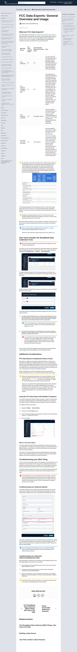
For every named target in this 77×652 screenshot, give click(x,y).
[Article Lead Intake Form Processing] (8, 82)
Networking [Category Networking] (3, 135)
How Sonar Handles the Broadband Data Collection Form (68, 20)
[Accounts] (28, 9)
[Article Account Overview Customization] (8, 31)
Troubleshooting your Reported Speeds (68, 39)
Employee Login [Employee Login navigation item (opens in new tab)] (68, 3)
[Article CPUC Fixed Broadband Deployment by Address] (8, 50)
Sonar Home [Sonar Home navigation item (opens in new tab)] (53, 2)
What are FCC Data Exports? (68, 17)
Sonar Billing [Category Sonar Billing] (4, 148)
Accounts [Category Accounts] (3, 18)
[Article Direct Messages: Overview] (8, 59)
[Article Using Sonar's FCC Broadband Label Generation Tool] (8, 104)
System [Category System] (3, 153)
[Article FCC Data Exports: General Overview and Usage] (8, 76)
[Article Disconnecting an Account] (8, 62)
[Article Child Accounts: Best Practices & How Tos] (8, 54)
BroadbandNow (32, 208)
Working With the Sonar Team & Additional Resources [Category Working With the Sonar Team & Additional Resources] (6, 162)
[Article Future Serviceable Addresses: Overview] (8, 79)
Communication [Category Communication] (4, 110)
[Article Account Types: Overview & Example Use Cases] (8, 38)
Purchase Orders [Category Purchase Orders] (5, 138)
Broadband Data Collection (25, 39)
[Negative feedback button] (42, 595)
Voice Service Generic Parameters (49, 134)
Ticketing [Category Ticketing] (3, 155)
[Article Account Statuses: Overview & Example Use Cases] (8, 34)
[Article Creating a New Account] (8, 57)
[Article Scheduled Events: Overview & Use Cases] (8, 89)
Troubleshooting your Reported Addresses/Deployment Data (68, 43)
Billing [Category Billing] (2, 107)
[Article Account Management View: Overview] (8, 27)
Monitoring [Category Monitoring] (3, 133)
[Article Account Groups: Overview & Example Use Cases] (8, 21)
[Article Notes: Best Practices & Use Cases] (8, 85)
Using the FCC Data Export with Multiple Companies (69, 29)
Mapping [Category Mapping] (3, 128)
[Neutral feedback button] (38, 595)
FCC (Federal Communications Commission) (45, 34)
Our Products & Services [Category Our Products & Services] (6, 13)
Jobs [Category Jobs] (2, 125)
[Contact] (72, 3)
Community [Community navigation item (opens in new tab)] (61, 2)
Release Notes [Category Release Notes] (4, 140)
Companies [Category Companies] (3, 112)
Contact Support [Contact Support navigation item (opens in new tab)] (68, 2)
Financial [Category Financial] (3, 117)
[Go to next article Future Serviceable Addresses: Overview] (48, 608)
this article (31, 326)
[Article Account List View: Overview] (8, 24)
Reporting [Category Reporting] (3, 143)
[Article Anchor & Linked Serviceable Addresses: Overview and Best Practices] (8, 42)
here (49, 228)
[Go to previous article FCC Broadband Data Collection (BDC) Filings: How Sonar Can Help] (28, 608)
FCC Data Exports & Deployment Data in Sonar (69, 25)
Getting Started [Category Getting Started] (4, 15)
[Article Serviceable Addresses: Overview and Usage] (8, 93)
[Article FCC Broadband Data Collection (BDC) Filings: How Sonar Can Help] (8, 72)
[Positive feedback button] (34, 595)
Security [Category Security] (3, 145)
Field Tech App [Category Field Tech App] (4, 115)
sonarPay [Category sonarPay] (3, 150)
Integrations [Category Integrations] (4, 120)
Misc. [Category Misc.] (2, 130)
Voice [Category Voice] (2, 158)
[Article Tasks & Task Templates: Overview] (8, 100)
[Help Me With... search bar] (31, 3)
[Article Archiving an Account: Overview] (8, 46)
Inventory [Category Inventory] (3, 122)
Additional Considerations (68, 23)
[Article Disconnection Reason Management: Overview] (8, 65)
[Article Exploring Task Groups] (8, 68)
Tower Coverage (33, 379)
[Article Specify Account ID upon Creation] (8, 96)
